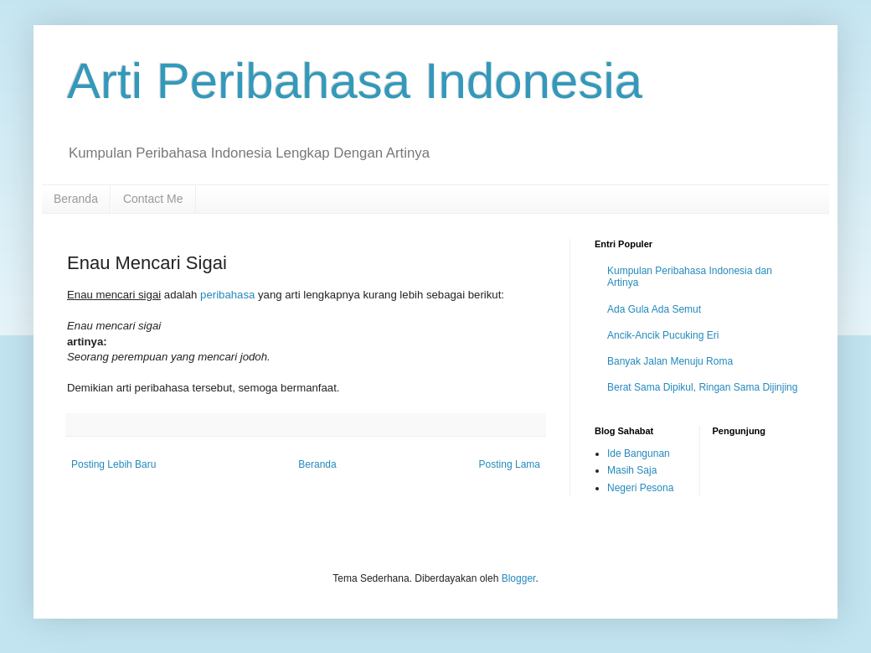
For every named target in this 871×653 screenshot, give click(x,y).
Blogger (519, 578)
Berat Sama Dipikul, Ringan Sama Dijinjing (702, 387)
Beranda (76, 198)
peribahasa (227, 294)
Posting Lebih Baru (113, 464)
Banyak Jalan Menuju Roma (670, 361)
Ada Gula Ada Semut (654, 309)
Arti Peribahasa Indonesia (354, 81)
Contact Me (153, 198)
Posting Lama (509, 464)
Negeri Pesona (640, 488)
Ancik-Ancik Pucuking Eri (663, 335)
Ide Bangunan (638, 453)
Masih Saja (632, 470)
